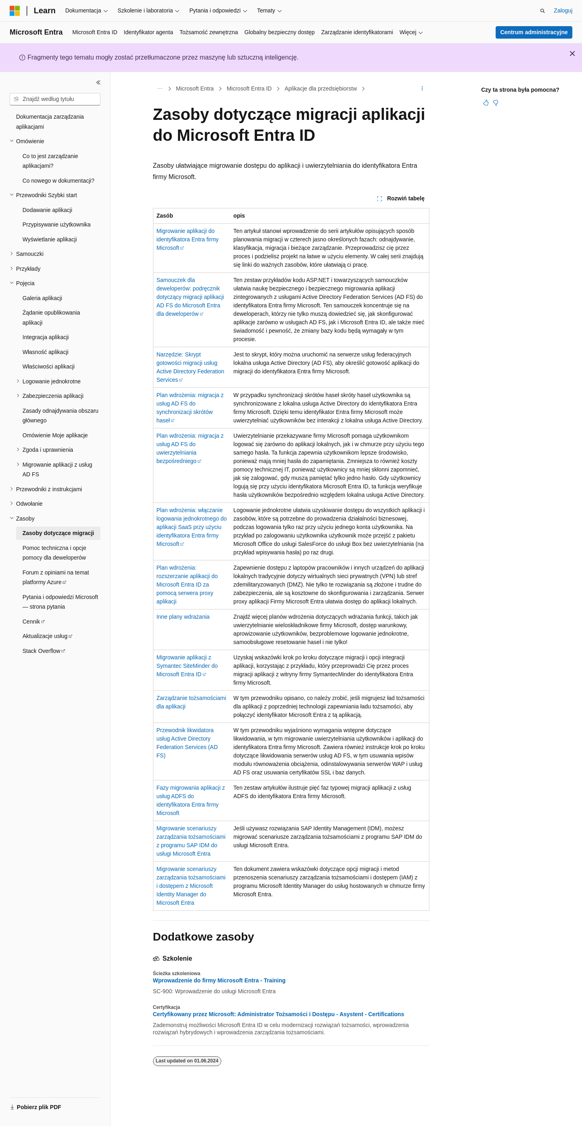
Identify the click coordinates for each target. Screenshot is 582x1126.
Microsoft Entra (195, 88)
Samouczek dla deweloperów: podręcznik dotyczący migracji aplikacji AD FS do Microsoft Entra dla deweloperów (190, 297)
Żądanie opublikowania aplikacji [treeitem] (51, 317)
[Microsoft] (15, 11)
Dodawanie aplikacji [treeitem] (47, 210)
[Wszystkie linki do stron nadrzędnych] (160, 88)
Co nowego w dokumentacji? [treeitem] (58, 180)
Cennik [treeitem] (31, 621)
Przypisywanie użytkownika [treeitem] (56, 224)
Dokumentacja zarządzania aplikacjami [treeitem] (50, 121)
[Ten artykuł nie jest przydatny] (495, 102)
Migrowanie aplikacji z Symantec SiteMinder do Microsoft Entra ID (187, 665)
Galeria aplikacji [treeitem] (42, 298)
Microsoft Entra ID (249, 88)
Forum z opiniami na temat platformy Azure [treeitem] (55, 577)
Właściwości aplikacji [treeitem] (48, 366)
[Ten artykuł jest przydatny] (486, 102)
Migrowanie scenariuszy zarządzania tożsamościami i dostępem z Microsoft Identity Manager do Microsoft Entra (191, 886)
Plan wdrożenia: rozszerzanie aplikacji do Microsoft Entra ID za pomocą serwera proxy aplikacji (187, 584)
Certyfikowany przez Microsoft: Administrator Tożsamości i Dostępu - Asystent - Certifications (278, 1014)
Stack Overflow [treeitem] (41, 651)
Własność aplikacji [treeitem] (45, 352)
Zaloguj (563, 10)
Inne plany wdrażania (183, 616)
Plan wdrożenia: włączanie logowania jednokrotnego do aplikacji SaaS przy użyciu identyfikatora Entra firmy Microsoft (192, 527)
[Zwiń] (98, 82)
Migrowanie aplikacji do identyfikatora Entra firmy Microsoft (188, 239)
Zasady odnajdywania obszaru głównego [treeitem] (60, 416)
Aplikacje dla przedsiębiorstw (321, 88)
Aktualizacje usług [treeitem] (44, 636)
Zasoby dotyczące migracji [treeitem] (58, 533)
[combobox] (55, 99)
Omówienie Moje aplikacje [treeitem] (55, 435)
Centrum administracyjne (534, 32)
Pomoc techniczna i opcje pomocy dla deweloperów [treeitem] (54, 553)
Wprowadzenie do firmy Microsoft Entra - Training (219, 980)
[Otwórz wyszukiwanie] (543, 11)
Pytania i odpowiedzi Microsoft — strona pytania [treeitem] (60, 602)
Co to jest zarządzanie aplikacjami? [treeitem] (50, 161)
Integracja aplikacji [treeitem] (45, 337)
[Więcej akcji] (422, 88)
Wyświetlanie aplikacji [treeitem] (49, 239)
